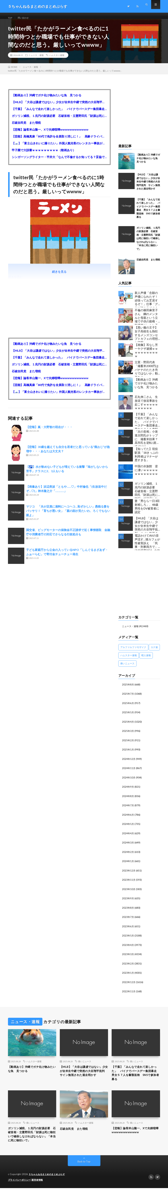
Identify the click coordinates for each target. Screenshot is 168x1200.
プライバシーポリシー (20, 1191)
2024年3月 (128, 845)
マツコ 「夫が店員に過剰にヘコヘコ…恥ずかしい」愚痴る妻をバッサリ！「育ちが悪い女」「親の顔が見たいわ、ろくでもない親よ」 (68, 515)
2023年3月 (128, 955)
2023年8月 (128, 909)
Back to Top (84, 1173)
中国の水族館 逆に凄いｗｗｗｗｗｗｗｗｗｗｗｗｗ (146, 474)
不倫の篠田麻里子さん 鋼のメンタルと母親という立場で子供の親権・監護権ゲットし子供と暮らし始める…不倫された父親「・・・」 (147, 321)
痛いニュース (84, 1063)
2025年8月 (128, 688)
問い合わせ (25, 18)
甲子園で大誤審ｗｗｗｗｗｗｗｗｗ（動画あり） (44, 154)
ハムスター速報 (56, 60)
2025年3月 (128, 734)
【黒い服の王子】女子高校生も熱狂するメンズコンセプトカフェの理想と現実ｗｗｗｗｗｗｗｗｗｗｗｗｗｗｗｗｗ (146, 338)
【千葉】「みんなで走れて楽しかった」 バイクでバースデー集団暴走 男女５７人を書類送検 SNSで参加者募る (59, 113)
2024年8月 (128, 799)
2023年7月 (128, 919)
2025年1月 (128, 753)
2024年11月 (129, 771)
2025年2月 (128, 744)
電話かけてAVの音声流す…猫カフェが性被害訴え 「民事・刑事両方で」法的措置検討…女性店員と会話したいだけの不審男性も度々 (147, 546)
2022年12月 (129, 983)
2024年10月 (129, 780)
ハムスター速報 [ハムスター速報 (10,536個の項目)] (128, 659)
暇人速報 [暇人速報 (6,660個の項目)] (146, 659)
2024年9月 (128, 790)
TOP (10, 18)
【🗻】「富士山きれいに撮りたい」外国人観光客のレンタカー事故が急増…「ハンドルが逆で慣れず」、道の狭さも (59, 147)
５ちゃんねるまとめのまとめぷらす (48, 1186)
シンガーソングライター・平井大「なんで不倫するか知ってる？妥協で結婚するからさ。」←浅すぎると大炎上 (59, 161)
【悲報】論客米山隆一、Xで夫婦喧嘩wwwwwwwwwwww (50, 134)
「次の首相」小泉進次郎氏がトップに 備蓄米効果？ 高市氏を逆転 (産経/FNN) (147, 442)
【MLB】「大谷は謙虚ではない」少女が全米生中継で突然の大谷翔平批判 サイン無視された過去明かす (59, 106)
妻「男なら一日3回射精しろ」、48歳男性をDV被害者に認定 (147, 511)
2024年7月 (128, 808)
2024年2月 (128, 854)
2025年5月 (128, 716)
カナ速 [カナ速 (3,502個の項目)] (154, 651)
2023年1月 (128, 974)
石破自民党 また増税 (26, 127)
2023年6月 (128, 928)
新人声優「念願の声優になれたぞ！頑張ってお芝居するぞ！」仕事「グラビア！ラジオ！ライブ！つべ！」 (146, 303)
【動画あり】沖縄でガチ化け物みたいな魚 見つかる (46, 99)
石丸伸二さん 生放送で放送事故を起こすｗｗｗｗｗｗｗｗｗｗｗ (146, 407)
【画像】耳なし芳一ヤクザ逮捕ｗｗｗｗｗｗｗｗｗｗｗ (146, 355)
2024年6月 (128, 817)
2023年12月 (129, 873)
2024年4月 (128, 836)
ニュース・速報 (36, 60)
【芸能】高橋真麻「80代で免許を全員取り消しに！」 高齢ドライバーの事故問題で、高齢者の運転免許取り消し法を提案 (59, 141)
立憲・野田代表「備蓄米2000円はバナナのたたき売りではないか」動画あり (147, 373)
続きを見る (59, 276)
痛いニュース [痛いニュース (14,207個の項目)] (127, 667)
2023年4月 (128, 946)
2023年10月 (129, 891)
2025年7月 (128, 698)
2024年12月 (129, 762)
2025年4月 (128, 725)
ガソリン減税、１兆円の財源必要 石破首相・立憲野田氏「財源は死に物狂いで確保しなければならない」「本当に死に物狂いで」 (59, 120)
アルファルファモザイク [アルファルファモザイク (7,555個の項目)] (133, 651)
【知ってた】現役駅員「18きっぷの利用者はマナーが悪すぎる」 (146, 459)
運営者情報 (39, 1191)
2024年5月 (128, 826)
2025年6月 (128, 707)
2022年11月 (129, 992)
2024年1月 (128, 863)
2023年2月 (128, 965)
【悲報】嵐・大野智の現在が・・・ (49, 431)
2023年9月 (128, 900)
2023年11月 (129, 882)
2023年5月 (128, 937)
